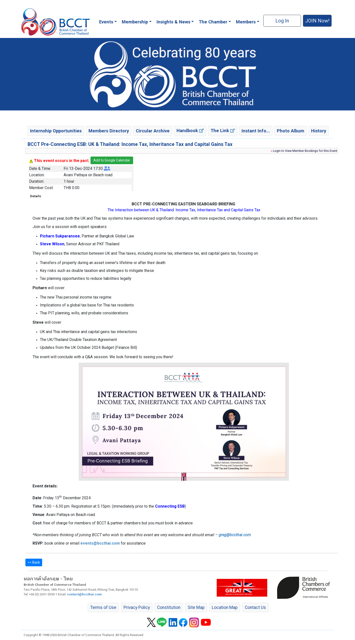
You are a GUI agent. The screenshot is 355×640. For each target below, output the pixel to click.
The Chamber (213, 21)
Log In (282, 21)
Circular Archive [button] (153, 130)
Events (106, 21)
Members (246, 21)
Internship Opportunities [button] (56, 130)
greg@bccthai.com (235, 535)
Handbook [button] (190, 130)
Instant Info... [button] (256, 130)
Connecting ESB (170, 506)
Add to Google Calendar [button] (112, 160)
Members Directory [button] (109, 130)
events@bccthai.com (100, 543)
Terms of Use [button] (103, 607)
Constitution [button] (168, 607)
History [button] (318, 130)
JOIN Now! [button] (317, 21)
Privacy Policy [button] (137, 607)
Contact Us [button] (255, 607)
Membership (135, 21)
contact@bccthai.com (84, 594)
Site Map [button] (196, 607)
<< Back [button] (34, 562)
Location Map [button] (225, 607)
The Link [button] (223, 130)
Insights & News (173, 21)
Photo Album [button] (290, 130)
